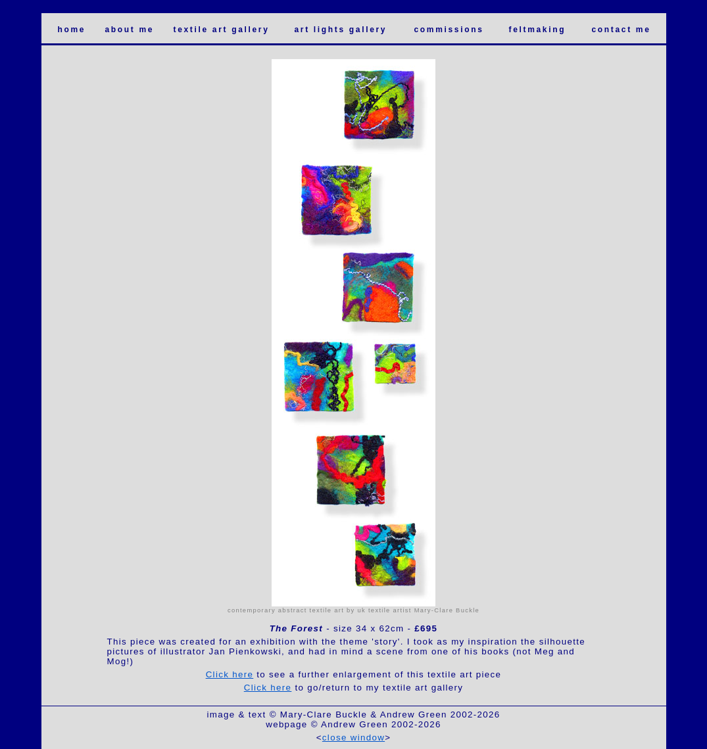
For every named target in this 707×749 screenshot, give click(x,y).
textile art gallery (222, 29)
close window (353, 737)
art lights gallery (341, 29)
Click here (230, 674)
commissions (449, 29)
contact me (621, 29)
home (72, 29)
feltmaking (537, 29)
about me (130, 29)
